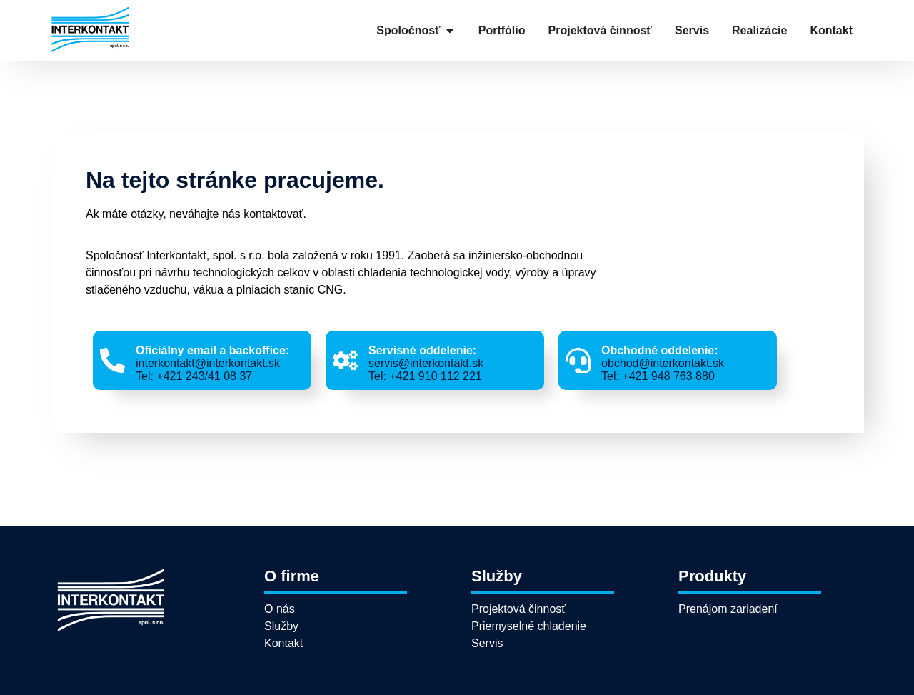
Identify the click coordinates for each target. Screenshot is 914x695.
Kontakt (831, 30)
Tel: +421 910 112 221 (425, 376)
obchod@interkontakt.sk (662, 363)
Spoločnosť (408, 30)
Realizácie (759, 30)
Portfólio (502, 30)
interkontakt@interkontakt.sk (208, 363)
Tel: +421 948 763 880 (658, 376)
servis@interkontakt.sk (425, 363)
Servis (692, 30)
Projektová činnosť (600, 30)
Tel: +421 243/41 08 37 (194, 376)
